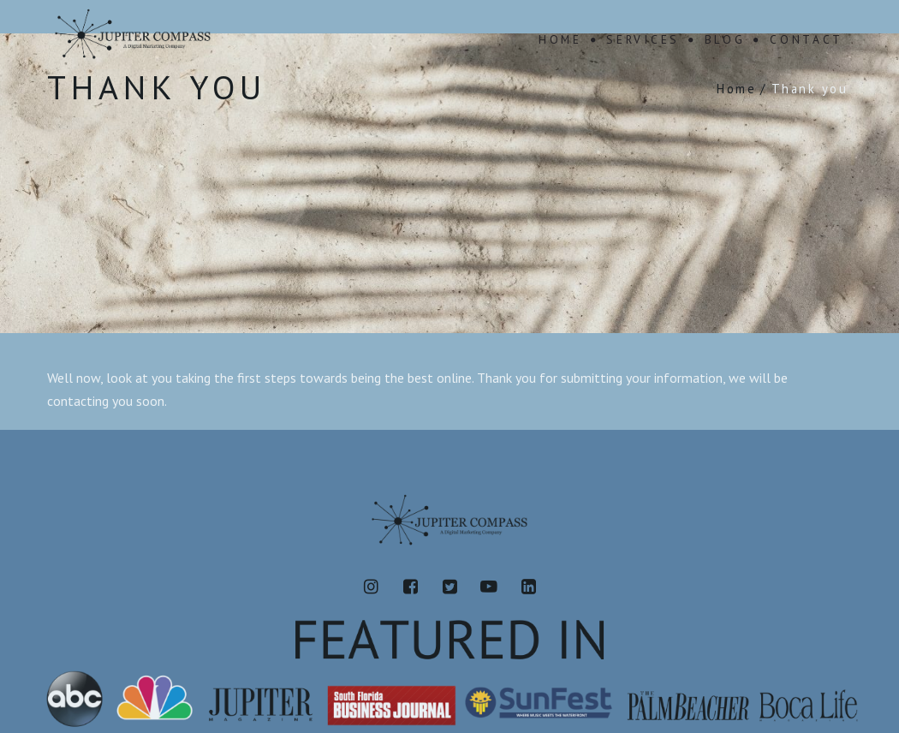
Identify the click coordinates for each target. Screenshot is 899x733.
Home (560, 39)
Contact (806, 39)
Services (643, 39)
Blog (725, 39)
